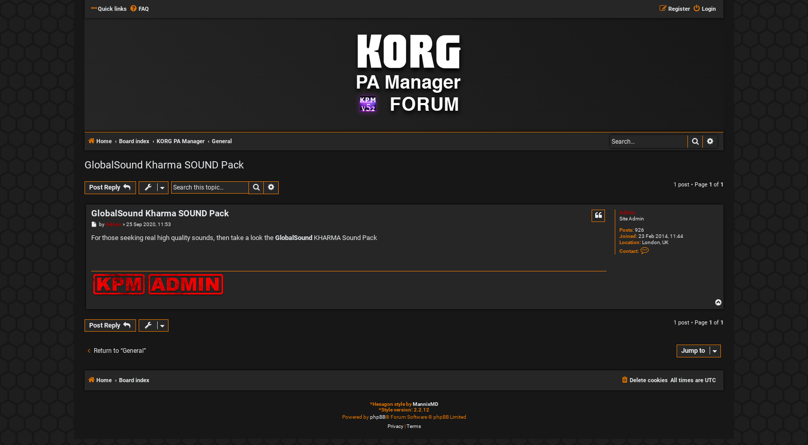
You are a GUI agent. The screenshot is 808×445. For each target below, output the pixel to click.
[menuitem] (139, 9)
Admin (627, 212)
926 (639, 230)
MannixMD (426, 404)
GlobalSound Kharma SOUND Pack (164, 165)
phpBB (377, 417)
